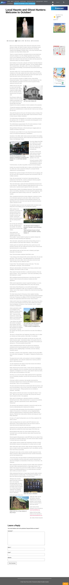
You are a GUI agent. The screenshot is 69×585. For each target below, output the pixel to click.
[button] (55, 33)
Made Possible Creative (43, 581)
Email (9, 552)
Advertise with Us (31, 1)
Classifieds (10, 3)
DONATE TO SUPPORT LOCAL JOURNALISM (24, 3)
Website (9, 557)
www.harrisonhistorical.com (36, 515)
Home (8, 1)
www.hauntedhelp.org (35, 509)
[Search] (63, 2)
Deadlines (16, 1)
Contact (46, 1)
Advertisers (23, 1)
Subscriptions (39, 1)
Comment (10, 531)
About (12, 1)
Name (9, 547)
